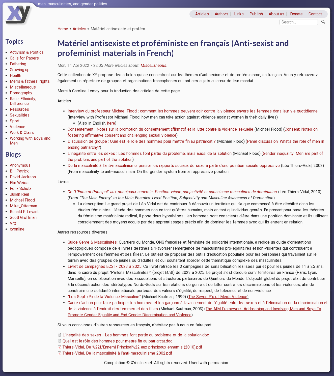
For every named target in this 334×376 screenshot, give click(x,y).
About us (277, 14)
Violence (17, 126)
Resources (19, 109)
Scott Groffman (23, 217)
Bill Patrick (19, 171)
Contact (315, 14)
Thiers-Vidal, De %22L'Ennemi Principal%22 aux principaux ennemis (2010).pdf (132, 347)
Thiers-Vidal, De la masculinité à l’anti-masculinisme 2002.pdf (117, 353)
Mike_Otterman (23, 206)
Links (239, 14)
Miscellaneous (23, 87)
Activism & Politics (27, 52)
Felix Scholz (21, 188)
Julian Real (19, 194)
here (111, 123)
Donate (296, 14)
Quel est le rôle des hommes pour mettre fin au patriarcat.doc (117, 341)
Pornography (21, 93)
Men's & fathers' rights (30, 81)
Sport (14, 121)
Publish (256, 14)
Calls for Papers (24, 58)
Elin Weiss (19, 182)
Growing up (20, 69)
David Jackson (23, 177)
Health (15, 75)
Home (63, 28)
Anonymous (20, 165)
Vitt (13, 223)
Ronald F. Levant (24, 211)
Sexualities (20, 115)
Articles (202, 14)
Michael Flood (22, 200)
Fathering (18, 64)
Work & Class (22, 132)
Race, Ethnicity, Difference (23, 101)
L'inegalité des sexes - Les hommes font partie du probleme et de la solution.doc (136, 335)
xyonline (17, 229)
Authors (221, 14)
